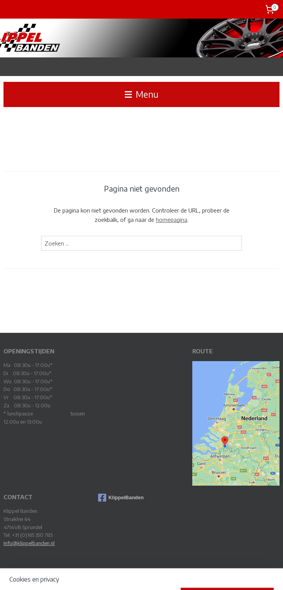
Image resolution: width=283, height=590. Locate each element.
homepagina (171, 219)
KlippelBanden (121, 497)
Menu (142, 94)
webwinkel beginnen (157, 575)
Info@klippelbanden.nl (29, 543)
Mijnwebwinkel (218, 575)
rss (131, 575)
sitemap (119, 575)
